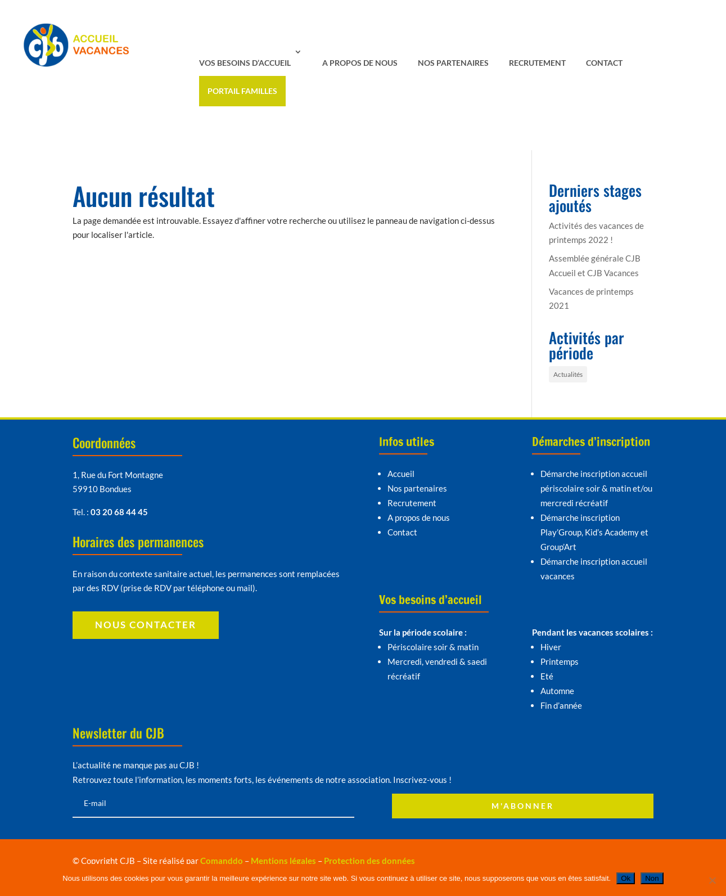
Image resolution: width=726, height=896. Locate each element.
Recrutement (537, 62)
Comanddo (221, 861)
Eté (546, 676)
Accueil (400, 474)
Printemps (559, 661)
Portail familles (242, 91)
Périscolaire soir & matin (433, 647)
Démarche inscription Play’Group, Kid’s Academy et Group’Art (594, 532)
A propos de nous (360, 62)
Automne (557, 691)
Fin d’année (561, 705)
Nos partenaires (453, 62)
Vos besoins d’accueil (245, 62)
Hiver (550, 647)
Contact (604, 62)
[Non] (712, 880)
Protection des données (369, 861)
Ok (625, 878)
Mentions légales (283, 861)
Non (652, 878)
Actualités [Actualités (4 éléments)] (568, 374)
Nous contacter (145, 625)
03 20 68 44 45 (119, 512)
